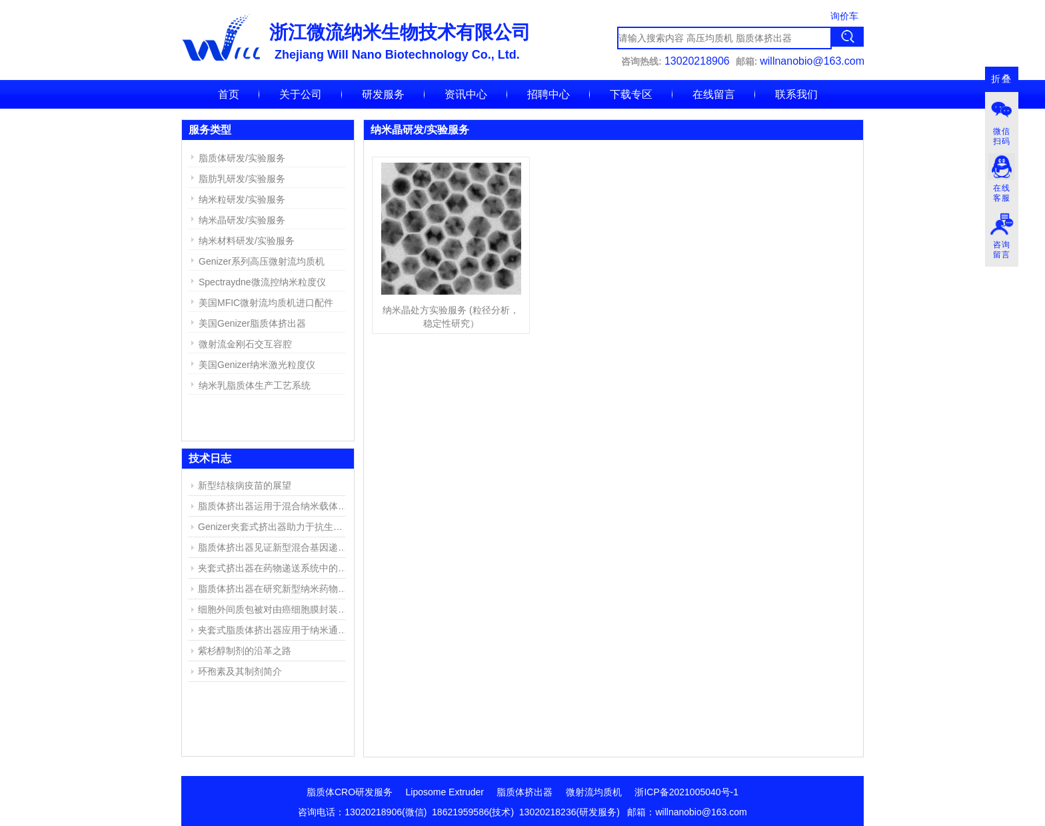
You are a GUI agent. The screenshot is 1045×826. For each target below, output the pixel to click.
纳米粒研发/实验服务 (242, 199)
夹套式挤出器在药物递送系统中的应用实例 (274, 568)
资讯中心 (466, 94)
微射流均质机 (594, 792)
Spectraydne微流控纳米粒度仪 (262, 282)
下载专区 (631, 94)
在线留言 (713, 94)
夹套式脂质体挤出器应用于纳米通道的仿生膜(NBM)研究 (274, 630)
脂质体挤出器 (524, 792)
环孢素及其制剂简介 (240, 671)
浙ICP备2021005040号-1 (686, 792)
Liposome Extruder (445, 792)
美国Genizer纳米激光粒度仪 (257, 364)
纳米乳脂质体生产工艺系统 (255, 385)
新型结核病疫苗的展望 (244, 485)
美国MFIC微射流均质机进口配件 (266, 302)
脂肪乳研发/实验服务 (242, 178)
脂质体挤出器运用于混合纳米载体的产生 (274, 506)
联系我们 (796, 94)
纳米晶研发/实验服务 (242, 220)
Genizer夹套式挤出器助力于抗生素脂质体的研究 (274, 526)
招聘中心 (548, 94)
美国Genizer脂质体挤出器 (252, 323)
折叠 (1001, 79)
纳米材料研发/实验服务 (247, 240)
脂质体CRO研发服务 (350, 792)
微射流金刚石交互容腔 (245, 344)
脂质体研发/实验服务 (242, 158)
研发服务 (383, 94)
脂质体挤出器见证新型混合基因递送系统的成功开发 (274, 547)
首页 (228, 94)
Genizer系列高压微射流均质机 (262, 261)
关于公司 (300, 94)
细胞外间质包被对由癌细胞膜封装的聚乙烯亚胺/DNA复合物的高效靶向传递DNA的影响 (274, 609)
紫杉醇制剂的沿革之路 (244, 650)
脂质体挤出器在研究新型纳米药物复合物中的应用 (274, 588)
